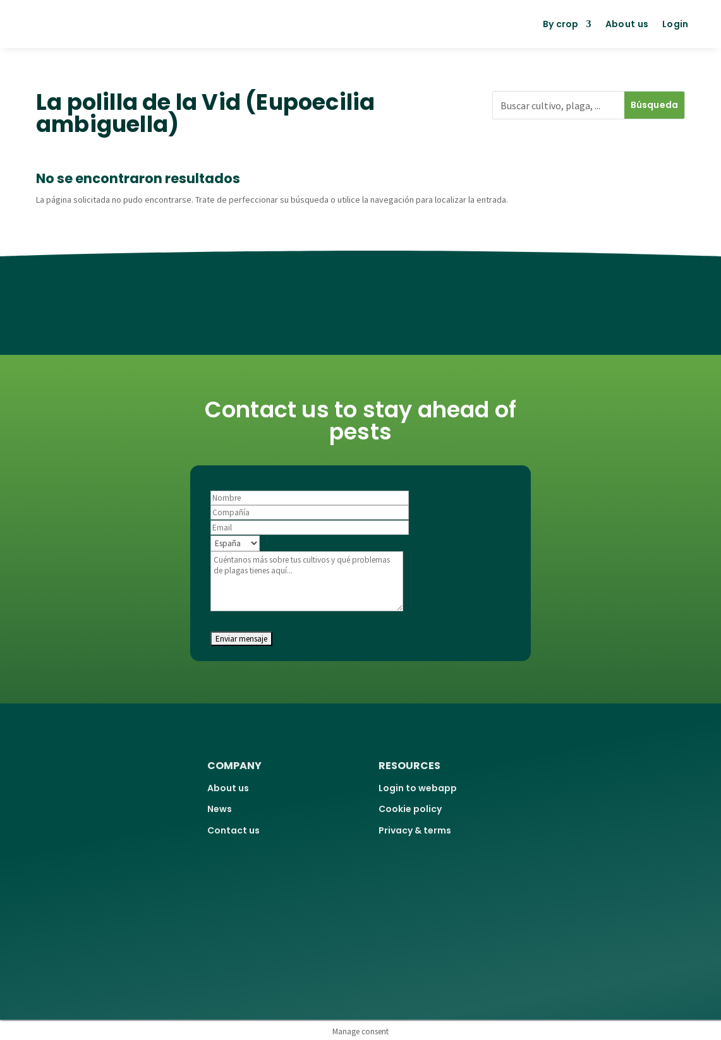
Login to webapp (418, 788)
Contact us (233, 830)
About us (626, 24)
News (219, 809)
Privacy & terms (415, 830)
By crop (561, 24)
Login (675, 24)
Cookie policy (410, 809)
